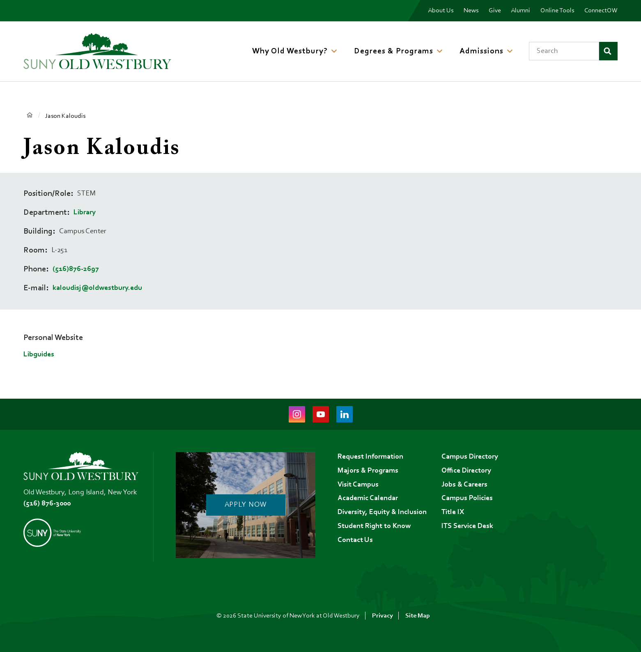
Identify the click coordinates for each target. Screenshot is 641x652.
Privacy (382, 616)
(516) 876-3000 (47, 503)
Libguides (38, 354)
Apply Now (246, 505)
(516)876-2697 (76, 269)
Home (29, 115)
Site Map (417, 616)
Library (85, 212)
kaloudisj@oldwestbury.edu (97, 288)
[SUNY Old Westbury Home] (97, 51)
